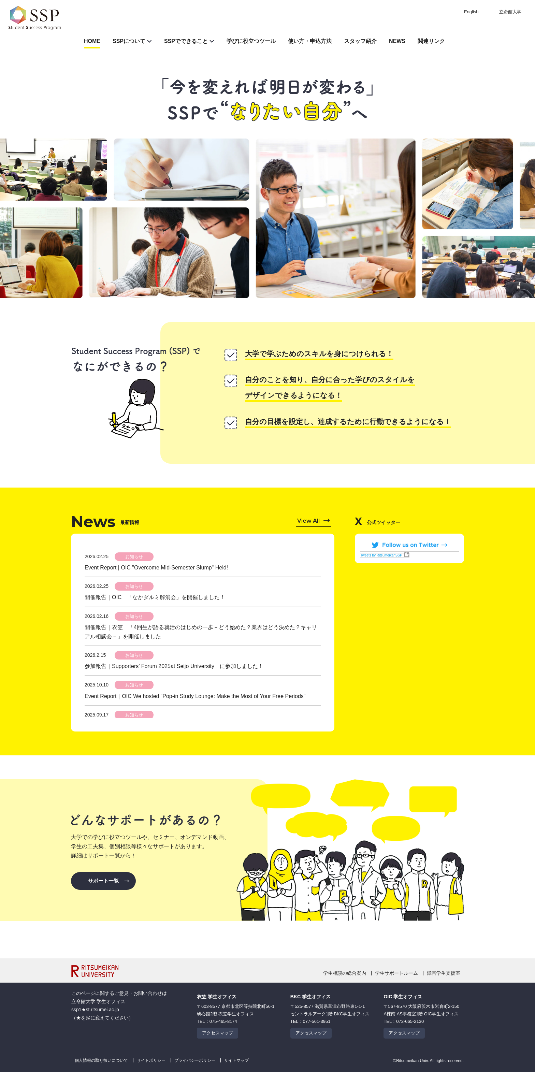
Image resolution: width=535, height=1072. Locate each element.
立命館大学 (510, 11)
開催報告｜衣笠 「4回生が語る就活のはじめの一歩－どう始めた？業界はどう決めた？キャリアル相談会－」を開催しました (201, 631)
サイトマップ (236, 1060)
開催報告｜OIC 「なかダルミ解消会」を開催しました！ (155, 597)
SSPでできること (186, 41)
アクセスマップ (217, 1032)
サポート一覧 (103, 881)
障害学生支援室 (443, 973)
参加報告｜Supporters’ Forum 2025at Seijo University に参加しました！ (174, 666)
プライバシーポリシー (194, 1060)
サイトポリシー (151, 1060)
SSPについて (129, 41)
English (471, 11)
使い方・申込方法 (310, 41)
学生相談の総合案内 (344, 973)
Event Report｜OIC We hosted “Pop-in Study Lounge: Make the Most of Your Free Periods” (195, 696)
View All (308, 521)
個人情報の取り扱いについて (101, 1060)
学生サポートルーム (396, 973)
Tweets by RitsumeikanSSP (381, 555)
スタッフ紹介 (360, 41)
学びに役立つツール (251, 41)
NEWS (397, 41)
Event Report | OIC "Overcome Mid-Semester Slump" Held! (156, 567)
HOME (92, 41)
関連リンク (431, 41)
